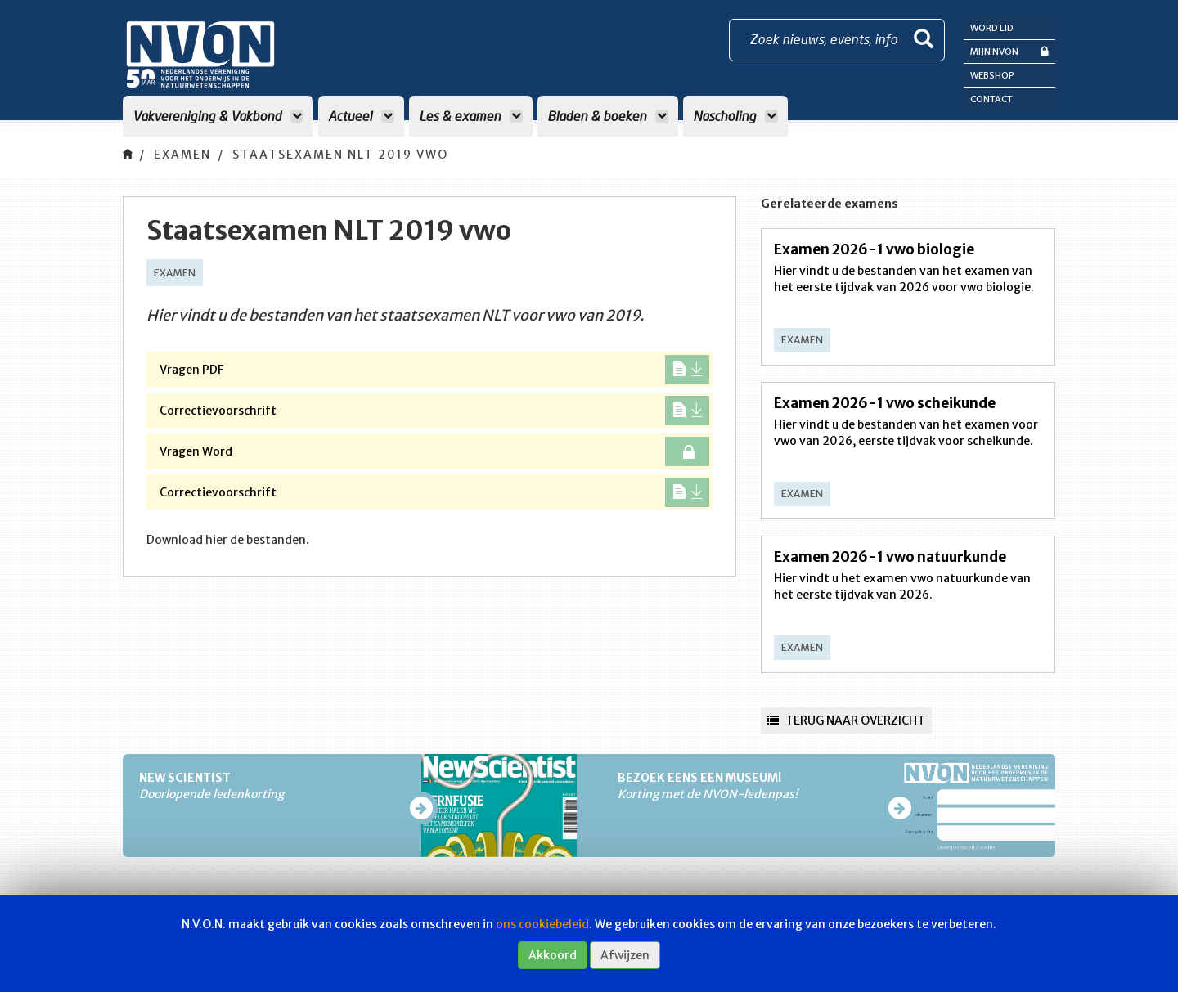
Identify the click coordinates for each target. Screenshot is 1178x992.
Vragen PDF (434, 369)
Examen (182, 154)
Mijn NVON (1009, 51)
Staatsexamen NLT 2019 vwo (340, 154)
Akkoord (552, 955)
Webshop (992, 75)
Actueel (361, 115)
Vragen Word (434, 451)
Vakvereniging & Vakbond (218, 115)
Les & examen (471, 115)
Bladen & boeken (607, 115)
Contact (991, 99)
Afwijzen (625, 955)
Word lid (992, 28)
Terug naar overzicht (846, 720)
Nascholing (735, 115)
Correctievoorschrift (434, 410)
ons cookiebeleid (542, 924)
